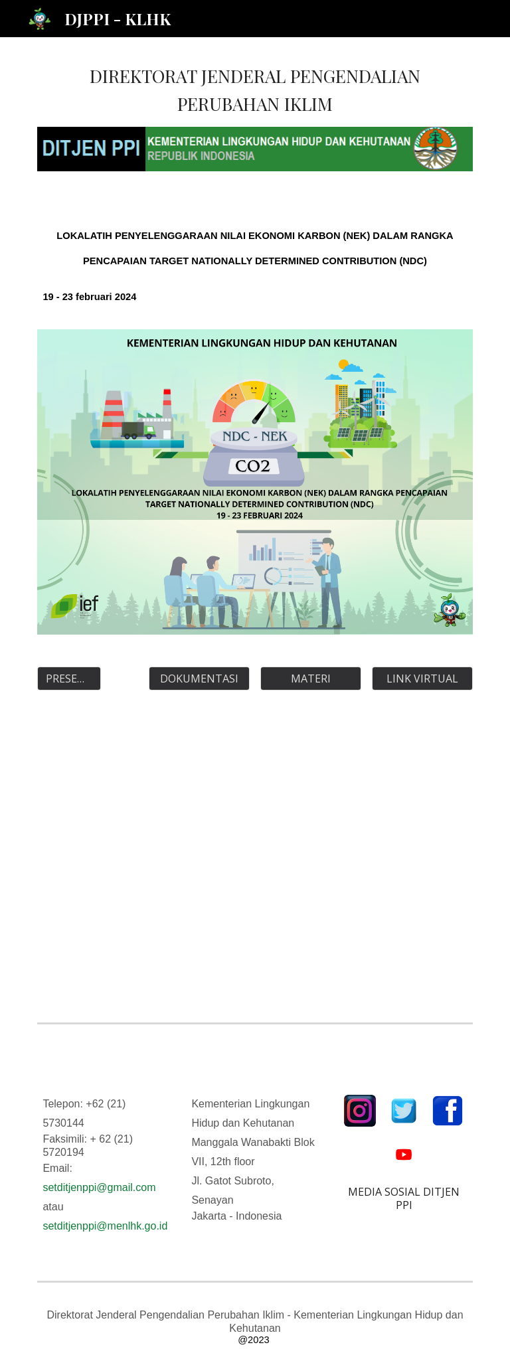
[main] (254, 90)
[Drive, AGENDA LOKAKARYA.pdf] (255, 861)
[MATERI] (310, 678)
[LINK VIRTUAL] (422, 678)
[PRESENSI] (69, 678)
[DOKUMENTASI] (198, 678)
